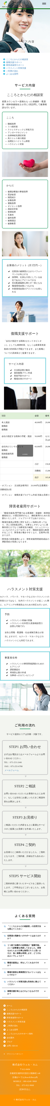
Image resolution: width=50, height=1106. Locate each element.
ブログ (9, 1042)
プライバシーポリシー (15, 1054)
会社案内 (10, 1038)
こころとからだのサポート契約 (20, 1034)
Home (16, 47)
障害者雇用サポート (13, 65)
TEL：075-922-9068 (25, 1085)
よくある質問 (10, 74)
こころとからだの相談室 (15, 59)
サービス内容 (30, 47)
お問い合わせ (12, 1046)
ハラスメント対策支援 (14, 68)
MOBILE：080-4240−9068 (25, 1081)
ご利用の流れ (10, 71)
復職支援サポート (12, 62)
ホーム (9, 1006)
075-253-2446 (16, 762)
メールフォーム (12, 770)
